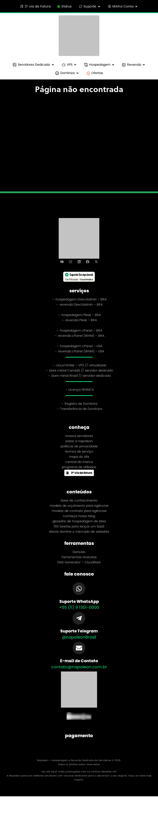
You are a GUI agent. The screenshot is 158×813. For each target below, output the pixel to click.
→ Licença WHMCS (79, 389)
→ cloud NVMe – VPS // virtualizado (79, 365)
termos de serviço (79, 451)
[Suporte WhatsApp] (79, 588)
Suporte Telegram (79, 631)
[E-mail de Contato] (79, 648)
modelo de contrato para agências (79, 511)
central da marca (79, 462)
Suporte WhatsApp (79, 601)
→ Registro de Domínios (79, 403)
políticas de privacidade (79, 446)
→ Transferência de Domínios (79, 408)
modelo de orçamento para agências (79, 505)
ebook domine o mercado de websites (79, 531)
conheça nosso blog (79, 516)
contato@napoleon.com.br (79, 667)
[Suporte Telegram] (79, 618)
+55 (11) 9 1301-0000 (79, 607)
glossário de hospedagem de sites (79, 521)
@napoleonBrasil (79, 637)
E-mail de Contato (79, 661)
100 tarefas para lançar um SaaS (79, 526)
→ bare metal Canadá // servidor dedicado (79, 370)
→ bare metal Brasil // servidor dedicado (79, 375)
